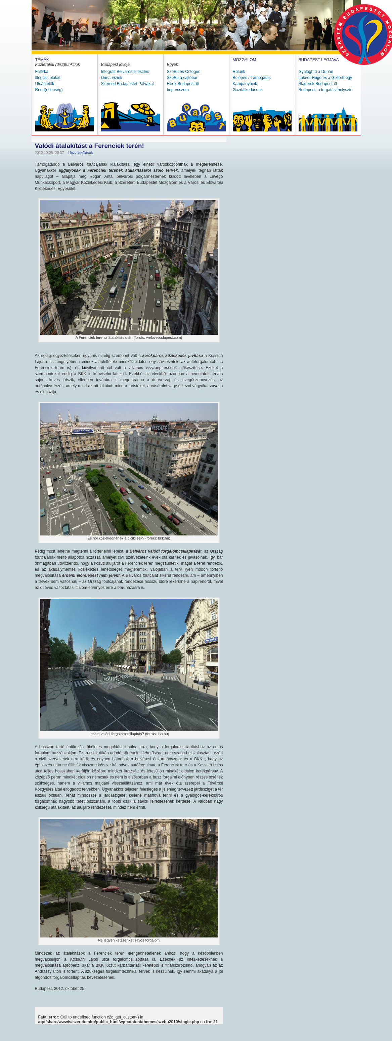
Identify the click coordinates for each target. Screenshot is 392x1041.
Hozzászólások (81, 153)
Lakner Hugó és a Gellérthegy (325, 77)
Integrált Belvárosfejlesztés (125, 71)
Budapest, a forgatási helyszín (326, 89)
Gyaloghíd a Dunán (316, 71)
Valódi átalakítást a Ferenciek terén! (89, 145)
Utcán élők (44, 83)
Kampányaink (245, 83)
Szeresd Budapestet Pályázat (127, 83)
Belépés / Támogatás (252, 77)
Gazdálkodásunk (248, 89)
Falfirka (41, 71)
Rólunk (239, 71)
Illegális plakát (47, 77)
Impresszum (178, 89)
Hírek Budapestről (183, 83)
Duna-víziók (111, 77)
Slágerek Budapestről (318, 83)
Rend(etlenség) (49, 89)
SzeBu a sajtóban (183, 77)
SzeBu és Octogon (184, 71)
